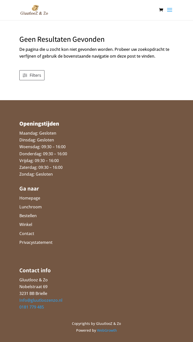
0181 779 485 (31, 307)
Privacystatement (36, 242)
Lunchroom (30, 207)
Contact (26, 233)
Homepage (29, 198)
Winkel (25, 224)
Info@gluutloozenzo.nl (40, 300)
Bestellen (28, 215)
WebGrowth (107, 330)
